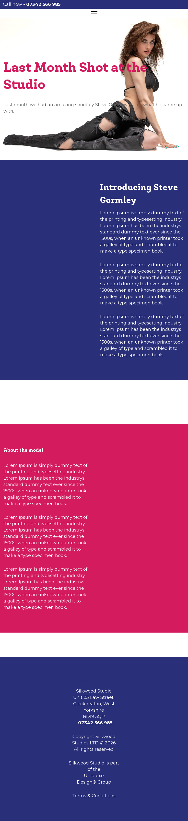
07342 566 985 (44, 4)
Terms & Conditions (94, 795)
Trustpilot (78, 682)
